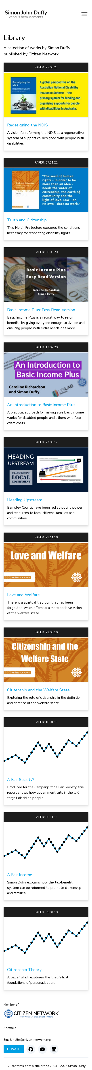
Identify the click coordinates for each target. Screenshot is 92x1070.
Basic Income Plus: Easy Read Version (41, 310)
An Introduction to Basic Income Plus (41, 404)
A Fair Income (19, 874)
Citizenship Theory (24, 969)
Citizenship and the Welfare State (38, 690)
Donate (13, 1049)
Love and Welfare (23, 595)
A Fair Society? (20, 779)
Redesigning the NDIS (27, 125)
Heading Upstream (24, 500)
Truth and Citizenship (27, 220)
